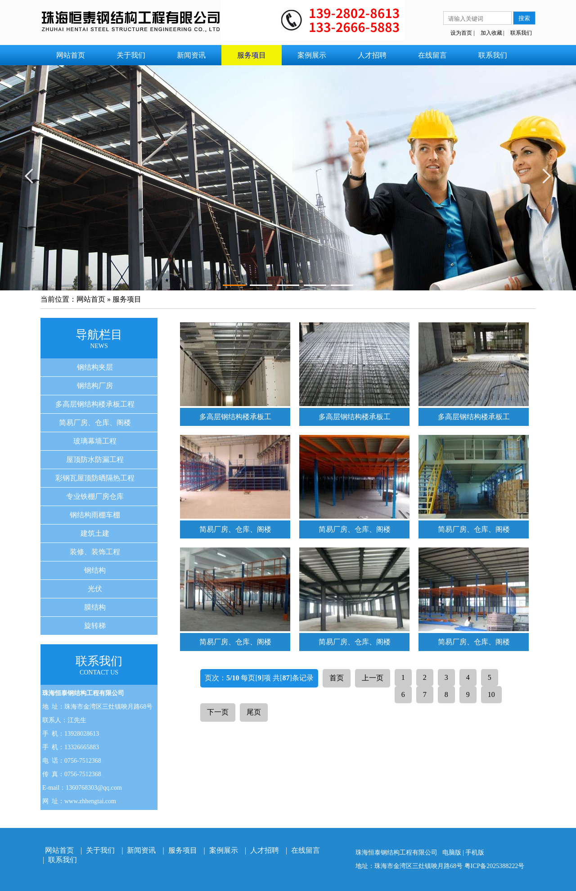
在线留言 (432, 55)
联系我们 (521, 33)
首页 (336, 678)
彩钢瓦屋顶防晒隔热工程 (95, 478)
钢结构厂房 (95, 385)
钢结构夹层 (95, 367)
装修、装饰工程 (95, 552)
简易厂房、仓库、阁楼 (95, 422)
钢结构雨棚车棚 (95, 515)
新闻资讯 (191, 55)
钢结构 (95, 570)
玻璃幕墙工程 (95, 441)
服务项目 (251, 55)
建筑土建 (95, 533)
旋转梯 (95, 625)
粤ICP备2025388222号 (494, 866)
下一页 (218, 712)
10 (491, 694)
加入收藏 (491, 33)
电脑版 (451, 852)
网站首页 (70, 55)
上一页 (372, 678)
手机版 (474, 852)
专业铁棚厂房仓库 (95, 496)
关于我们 (131, 55)
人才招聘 (372, 55)
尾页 (254, 712)
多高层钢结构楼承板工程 (95, 404)
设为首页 (461, 33)
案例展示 (311, 55)
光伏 (95, 588)
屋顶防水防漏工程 (95, 459)
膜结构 (95, 607)
